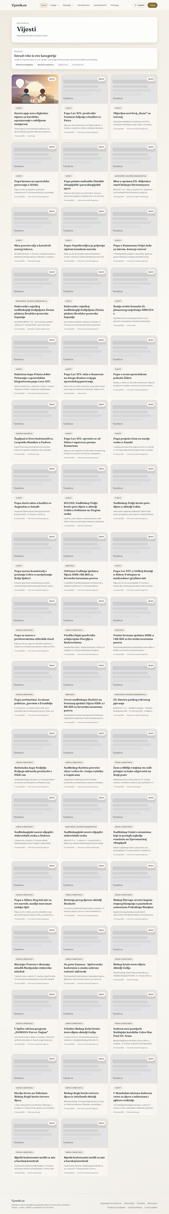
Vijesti (44, 5)
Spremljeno (152, 1203)
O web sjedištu (151, 1207)
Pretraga (115, 5)
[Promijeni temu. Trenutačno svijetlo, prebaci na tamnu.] (139, 5)
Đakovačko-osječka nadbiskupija (130, 176)
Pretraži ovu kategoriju (24, 65)
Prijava (152, 5)
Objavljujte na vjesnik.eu (110, 1203)
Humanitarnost (100, 5)
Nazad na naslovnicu (46, 65)
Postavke (141, 1203)
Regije (55, 5)
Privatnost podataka (116, 1207)
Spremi (52, 79)
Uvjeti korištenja (135, 1207)
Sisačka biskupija (24, 433)
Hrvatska (70, 566)
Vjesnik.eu (19, 5)
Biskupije (68, 5)
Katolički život (83, 5)
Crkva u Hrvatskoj (24, 630)
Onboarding (129, 1203)
